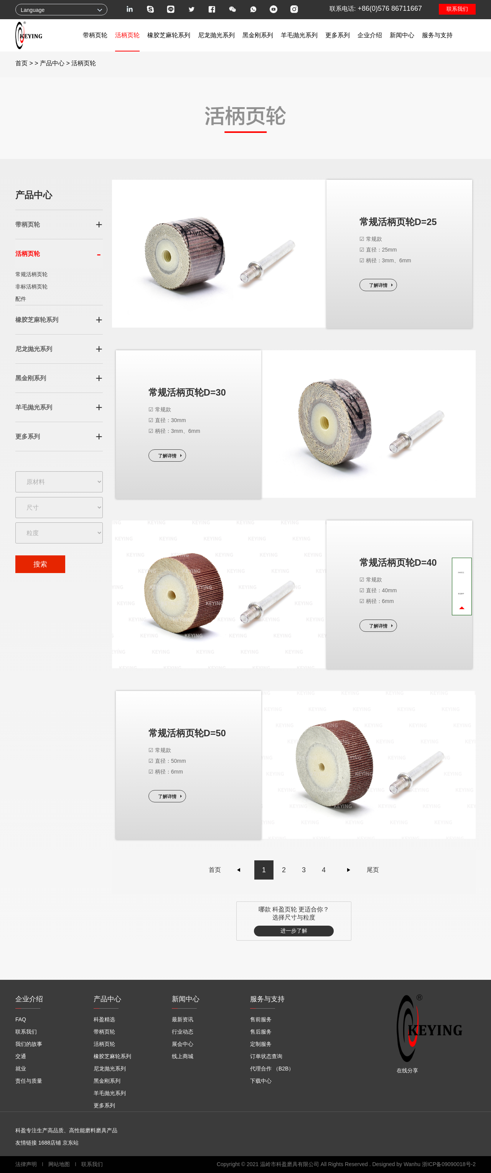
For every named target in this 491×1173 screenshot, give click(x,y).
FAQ (20, 1019)
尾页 (373, 869)
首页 (21, 63)
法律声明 (26, 1164)
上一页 (239, 870)
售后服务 (261, 1032)
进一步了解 (293, 931)
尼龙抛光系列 (216, 35)
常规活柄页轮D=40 (398, 562)
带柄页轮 (95, 35)
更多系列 (337, 35)
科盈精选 (104, 1019)
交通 (20, 1056)
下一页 (348, 870)
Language (32, 10)
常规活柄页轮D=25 (398, 222)
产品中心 (52, 63)
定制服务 (261, 1044)
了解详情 (378, 285)
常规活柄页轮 (31, 274)
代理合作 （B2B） (272, 1068)
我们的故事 (28, 1044)
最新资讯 (182, 1019)
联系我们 (457, 9)
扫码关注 (461, 573)
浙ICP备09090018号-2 (449, 1164)
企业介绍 (370, 35)
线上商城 (182, 1056)
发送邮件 (461, 594)
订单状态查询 (266, 1056)
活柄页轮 (127, 35)
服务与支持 (437, 35)
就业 (20, 1068)
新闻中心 (402, 35)
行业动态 (182, 1032)
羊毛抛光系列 (299, 35)
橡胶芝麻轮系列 (168, 35)
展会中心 (182, 1044)
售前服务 (261, 1019)
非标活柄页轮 (31, 286)
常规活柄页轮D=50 (187, 733)
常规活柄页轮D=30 (187, 392)
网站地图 (59, 1164)
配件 (20, 299)
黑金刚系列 (257, 35)
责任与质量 (28, 1081)
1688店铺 (49, 1143)
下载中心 (261, 1081)
